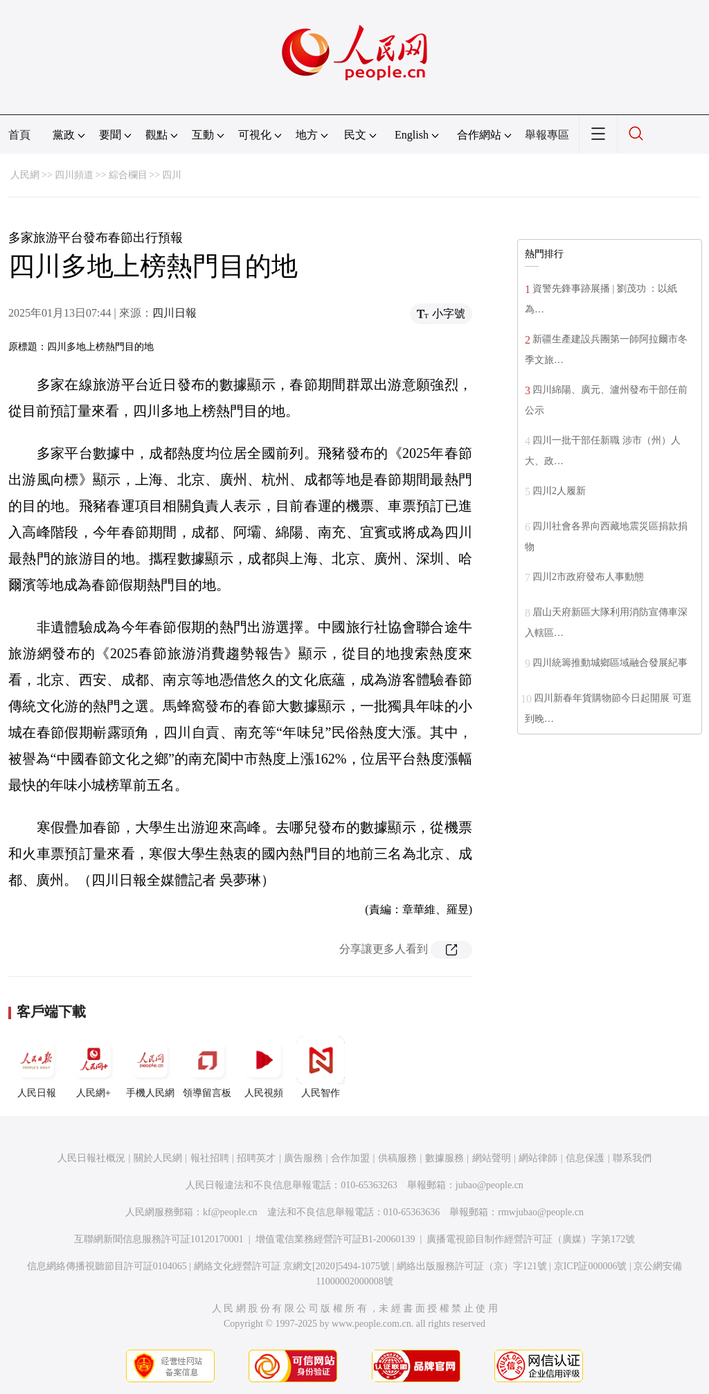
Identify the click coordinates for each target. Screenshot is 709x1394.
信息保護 (585, 1158)
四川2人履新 (559, 491)
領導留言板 (207, 1067)
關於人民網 (158, 1158)
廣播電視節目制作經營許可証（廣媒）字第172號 (531, 1239)
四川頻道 (74, 175)
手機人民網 (150, 1067)
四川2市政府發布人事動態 (588, 577)
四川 (171, 175)
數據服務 (444, 1158)
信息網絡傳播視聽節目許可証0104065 (107, 1266)
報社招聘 (209, 1158)
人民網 (24, 175)
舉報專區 (547, 135)
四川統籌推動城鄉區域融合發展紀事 (610, 663)
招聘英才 (256, 1158)
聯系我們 (632, 1158)
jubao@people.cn (489, 1185)
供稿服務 (397, 1158)
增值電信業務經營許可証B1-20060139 (335, 1239)
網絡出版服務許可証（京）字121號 (472, 1266)
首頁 (19, 135)
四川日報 (174, 313)
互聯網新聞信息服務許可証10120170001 (159, 1239)
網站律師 (538, 1158)
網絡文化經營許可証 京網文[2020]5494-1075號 (292, 1266)
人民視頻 (264, 1067)
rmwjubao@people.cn (541, 1212)
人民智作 (320, 1067)
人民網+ (93, 1067)
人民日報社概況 (91, 1158)
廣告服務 (303, 1158)
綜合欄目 (128, 175)
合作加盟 (350, 1158)
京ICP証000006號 (590, 1266)
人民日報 (36, 1067)
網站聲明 (491, 1158)
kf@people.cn (230, 1212)
